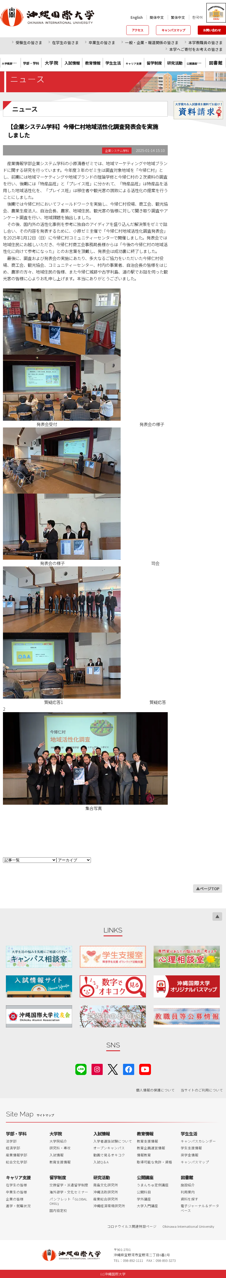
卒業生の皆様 (16, 1192)
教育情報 (145, 1134)
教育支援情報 (60, 1162)
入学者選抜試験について (112, 1141)
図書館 (215, 63)
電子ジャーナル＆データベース (200, 1208)
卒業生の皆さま (102, 42)
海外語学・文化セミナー (68, 1192)
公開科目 (144, 1192)
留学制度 (57, 1177)
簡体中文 (157, 17)
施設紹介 (188, 1185)
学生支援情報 (191, 1147)
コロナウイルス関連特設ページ (132, 1226)
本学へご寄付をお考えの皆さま (196, 49)
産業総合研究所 (105, 1199)
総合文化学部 (16, 1162)
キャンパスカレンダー (198, 1141)
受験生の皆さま (29, 42)
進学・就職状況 (18, 1205)
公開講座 (145, 1177)
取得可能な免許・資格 (154, 1162)
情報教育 (144, 1155)
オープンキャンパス (109, 1147)
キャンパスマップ (173, 30)
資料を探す (189, 1199)
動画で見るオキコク (109, 1155)
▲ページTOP (207, 888)
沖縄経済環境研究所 (109, 1205)
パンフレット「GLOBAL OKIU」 (68, 1201)
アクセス (137, 30)
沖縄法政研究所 (105, 1192)
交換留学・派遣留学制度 (68, 1185)
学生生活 (189, 1134)
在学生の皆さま (65, 42)
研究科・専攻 (60, 1147)
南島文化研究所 (105, 1185)
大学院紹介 (58, 1141)
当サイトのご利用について (202, 1090)
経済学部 (13, 1147)
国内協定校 (58, 1210)
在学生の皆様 (16, 1185)
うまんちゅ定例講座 (153, 1185)
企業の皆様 (15, 1199)
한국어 (197, 17)
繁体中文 (178, 17)
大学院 (51, 63)
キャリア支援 (18, 1177)
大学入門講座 (147, 1205)
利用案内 (188, 1192)
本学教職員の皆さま (205, 42)
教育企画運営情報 (151, 1147)
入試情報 (56, 1155)
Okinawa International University (188, 1226)
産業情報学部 (16, 1155)
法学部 (11, 1141)
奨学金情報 (189, 1155)
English (137, 17)
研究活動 (101, 1177)
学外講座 (144, 1199)
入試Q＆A (101, 1162)
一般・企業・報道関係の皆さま (152, 42)
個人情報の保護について (155, 1090)
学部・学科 (16, 1134)
